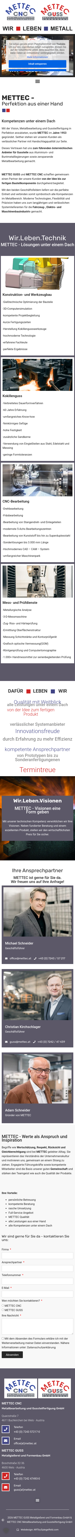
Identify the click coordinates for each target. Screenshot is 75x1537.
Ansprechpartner (12, 1262)
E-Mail (6, 1288)
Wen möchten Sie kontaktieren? (21, 1300)
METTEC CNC (13, 1305)
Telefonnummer (12, 1275)
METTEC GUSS (14, 1310)
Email (17, 1485)
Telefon (18, 1474)
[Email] (6, 1487)
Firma (5, 1249)
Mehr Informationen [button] (37, 57)
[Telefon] (6, 1476)
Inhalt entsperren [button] (37, 63)
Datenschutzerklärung (41, 1347)
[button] (37, 1500)
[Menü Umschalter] (37, 81)
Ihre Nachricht (10, 1315)
